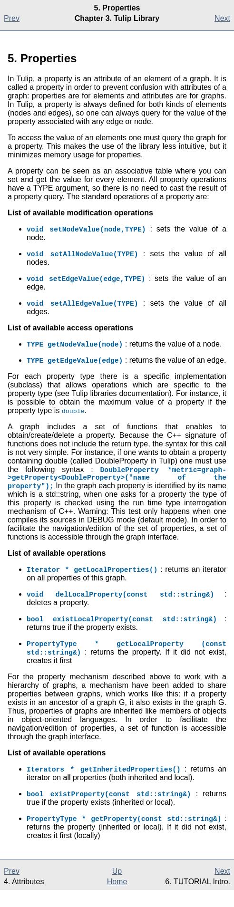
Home (117, 899)
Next (222, 18)
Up (117, 888)
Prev (12, 18)
